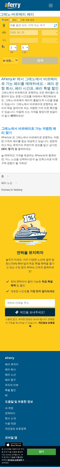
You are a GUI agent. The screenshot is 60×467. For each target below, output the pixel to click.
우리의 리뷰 (11, 385)
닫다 (41, 451)
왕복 (6, 20)
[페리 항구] (8, 149)
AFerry (9, 358)
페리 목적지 (11, 364)
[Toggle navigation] (50, 5)
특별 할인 (10, 390)
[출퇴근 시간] (49, 33)
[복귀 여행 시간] (49, 40)
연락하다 (10, 413)
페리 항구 (10, 380)
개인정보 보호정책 (15, 429)
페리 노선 (10, 375)
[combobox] (33, 25)
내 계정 (9, 408)
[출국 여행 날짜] (23, 33)
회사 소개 (10, 418)
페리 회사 (10, 369)
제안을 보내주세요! (30, 312)
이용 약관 (10, 423)
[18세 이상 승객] (13, 48)
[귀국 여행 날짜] (23, 40)
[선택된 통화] (10, 61)
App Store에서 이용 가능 (14, 444)
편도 (14, 20)
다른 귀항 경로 (27, 20)
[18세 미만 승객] (25, 48)
